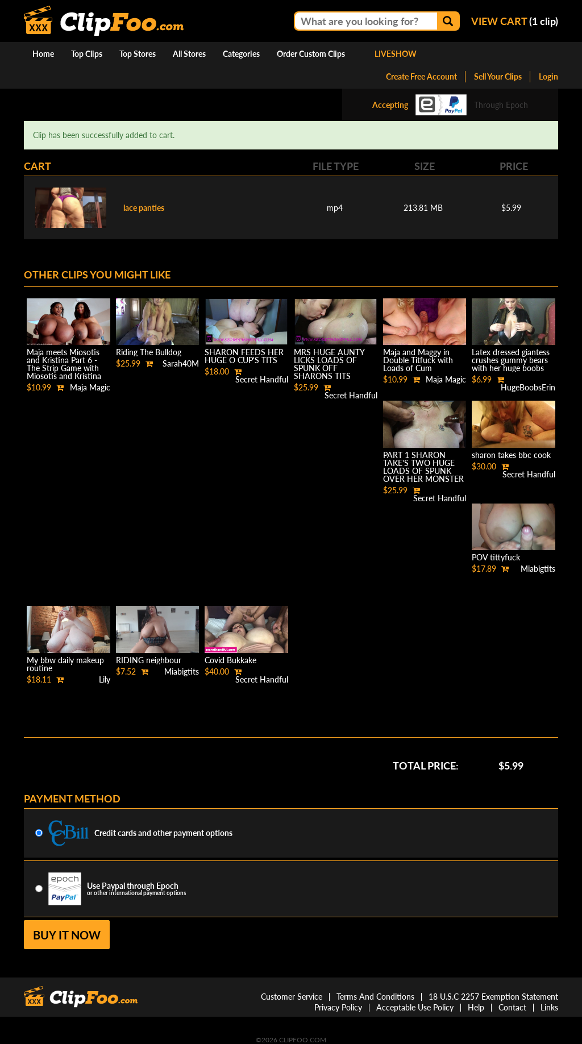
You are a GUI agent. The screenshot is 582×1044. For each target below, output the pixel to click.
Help (476, 1007)
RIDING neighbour (148, 660)
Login (548, 76)
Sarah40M (181, 363)
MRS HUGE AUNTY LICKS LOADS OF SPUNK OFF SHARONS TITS (329, 364)
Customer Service (291, 996)
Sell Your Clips (498, 76)
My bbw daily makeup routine (65, 664)
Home (43, 54)
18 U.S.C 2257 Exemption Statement (493, 996)
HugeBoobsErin (528, 387)
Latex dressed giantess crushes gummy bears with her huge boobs (511, 360)
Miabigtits (538, 568)
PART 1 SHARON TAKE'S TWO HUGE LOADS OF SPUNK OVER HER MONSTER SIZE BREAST (423, 471)
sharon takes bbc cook (511, 455)
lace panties (143, 208)
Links (549, 1007)
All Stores (189, 54)
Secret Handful (261, 379)
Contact (512, 1007)
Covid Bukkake (230, 660)
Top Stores (137, 54)
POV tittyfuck (496, 557)
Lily (104, 679)
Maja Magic (90, 387)
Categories (241, 54)
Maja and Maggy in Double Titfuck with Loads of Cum (418, 360)
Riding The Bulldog (148, 352)
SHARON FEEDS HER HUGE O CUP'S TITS (244, 356)
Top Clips (86, 54)
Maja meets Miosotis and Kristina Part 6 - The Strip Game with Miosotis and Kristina (64, 364)
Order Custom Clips (311, 54)
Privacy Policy (338, 1007)
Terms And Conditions (375, 996)
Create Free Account (421, 76)
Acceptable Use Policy (415, 1007)
